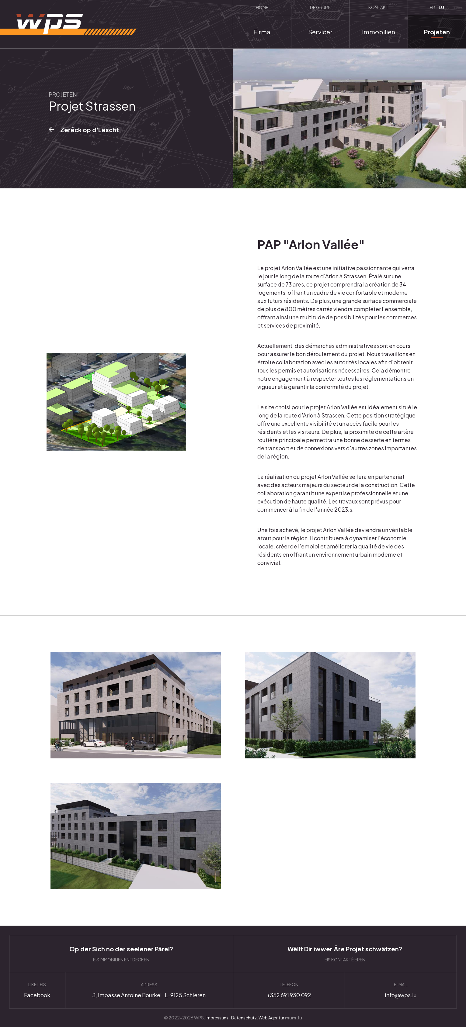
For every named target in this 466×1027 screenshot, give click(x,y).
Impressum (217, 1017)
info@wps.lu (401, 990)
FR (432, 7)
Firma (261, 32)
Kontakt (378, 7)
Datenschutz (244, 1017)
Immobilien (378, 32)
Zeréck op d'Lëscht (89, 129)
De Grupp (320, 7)
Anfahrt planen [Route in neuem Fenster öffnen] (149, 990)
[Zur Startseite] (68, 24)
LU (441, 7)
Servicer (320, 32)
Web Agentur (271, 1017)
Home (262, 7)
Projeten (437, 32)
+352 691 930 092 (289, 990)
